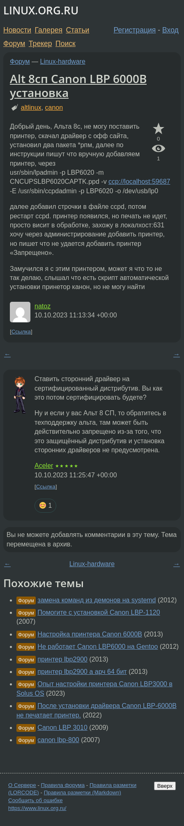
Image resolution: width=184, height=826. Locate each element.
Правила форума (63, 785)
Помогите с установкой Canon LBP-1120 (98, 612)
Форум (14, 43)
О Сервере (22, 785)
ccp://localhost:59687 (139, 181)
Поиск (65, 43)
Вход (170, 30)
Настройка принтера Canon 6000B (89, 634)
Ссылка (21, 332)
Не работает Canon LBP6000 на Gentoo (97, 646)
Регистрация (135, 30)
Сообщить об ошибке (35, 800)
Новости (17, 30)
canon (54, 107)
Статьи (77, 30)
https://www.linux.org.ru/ (37, 808)
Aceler (43, 465)
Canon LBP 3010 (62, 727)
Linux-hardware (62, 61)
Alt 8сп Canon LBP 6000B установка (78, 85)
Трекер (40, 43)
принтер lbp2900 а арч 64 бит (81, 671)
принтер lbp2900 (62, 659)
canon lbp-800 (58, 739)
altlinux (31, 107)
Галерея (48, 30)
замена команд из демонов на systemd (96, 600)
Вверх (164, 786)
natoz (42, 306)
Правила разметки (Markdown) (82, 792)
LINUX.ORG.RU (40, 10)
